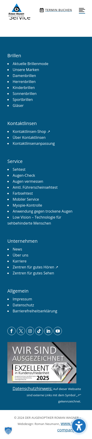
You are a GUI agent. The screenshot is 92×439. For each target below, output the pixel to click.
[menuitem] (16, 10)
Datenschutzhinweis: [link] (32, 388)
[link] (16, 10)
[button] (79, 426)
